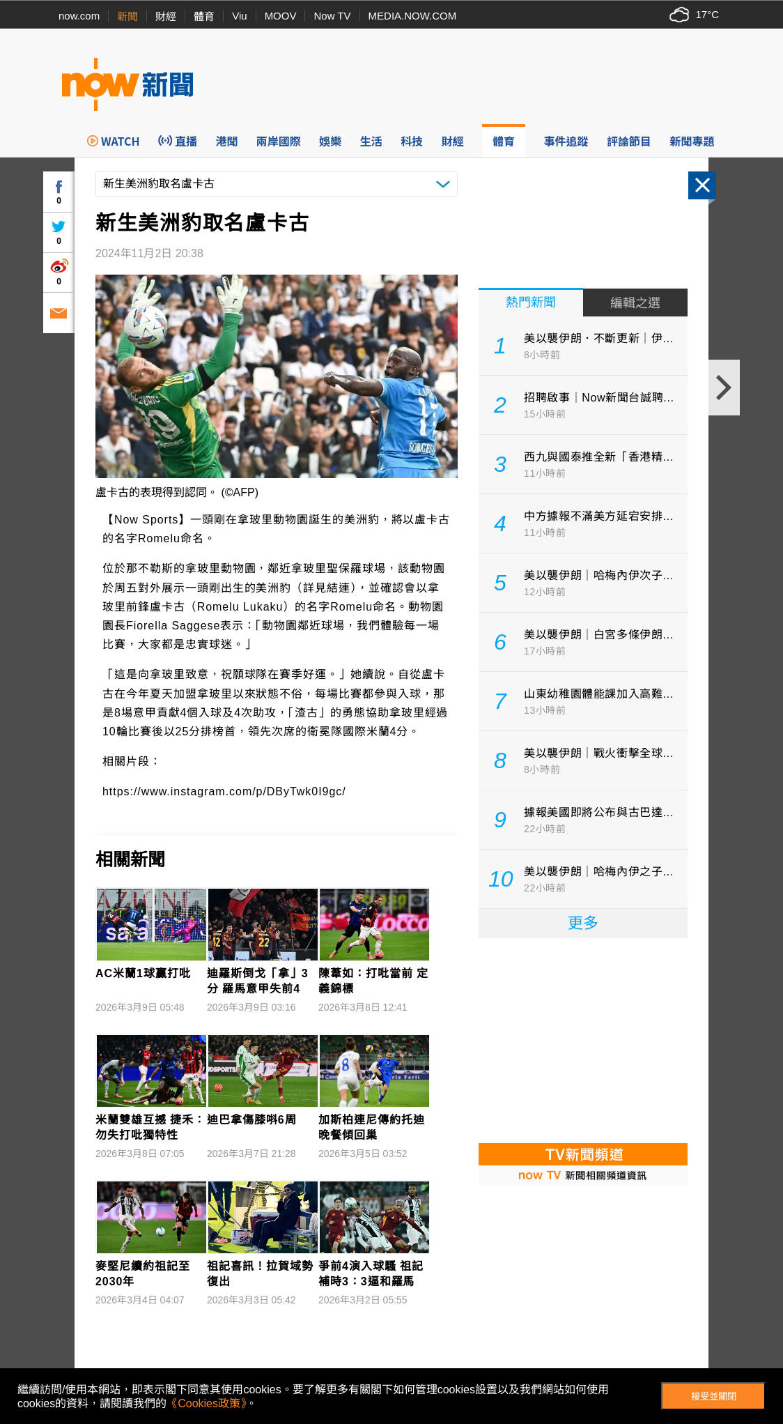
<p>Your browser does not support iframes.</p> (583, 1039)
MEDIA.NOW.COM (413, 16)
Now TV (331, 16)
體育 (204, 16)
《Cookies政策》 (206, 1403)
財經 (165, 16)
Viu (239, 16)
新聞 (127, 16)
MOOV (281, 16)
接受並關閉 (713, 1396)
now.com (79, 16)
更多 (583, 923)
